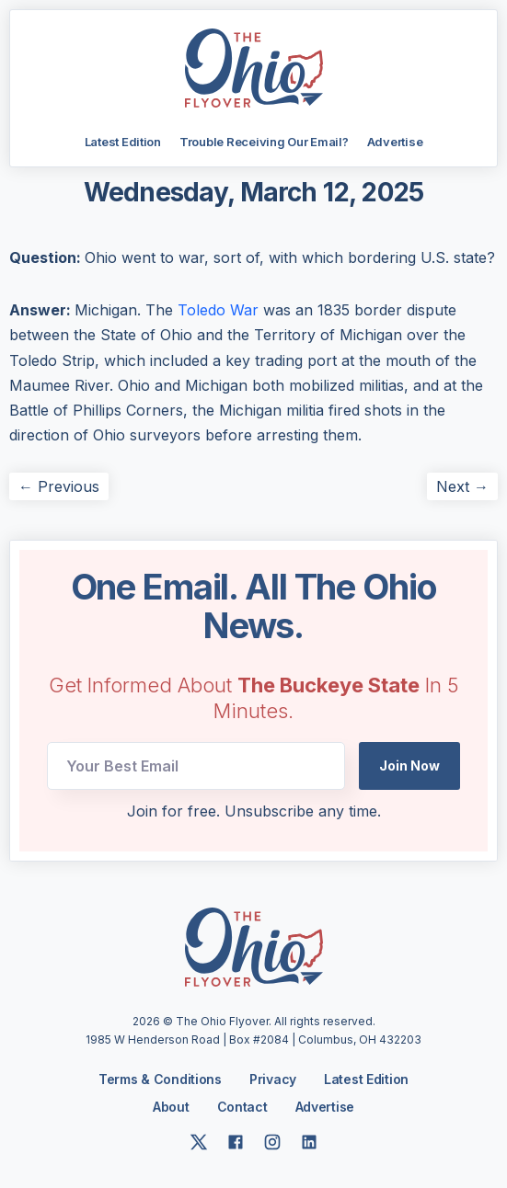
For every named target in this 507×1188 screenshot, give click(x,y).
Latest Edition (123, 141)
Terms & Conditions (160, 1079)
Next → (462, 486)
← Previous (58, 486)
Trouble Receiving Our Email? (264, 141)
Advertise (395, 141)
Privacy (272, 1079)
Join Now (409, 765)
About (171, 1107)
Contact (242, 1107)
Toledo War (218, 310)
